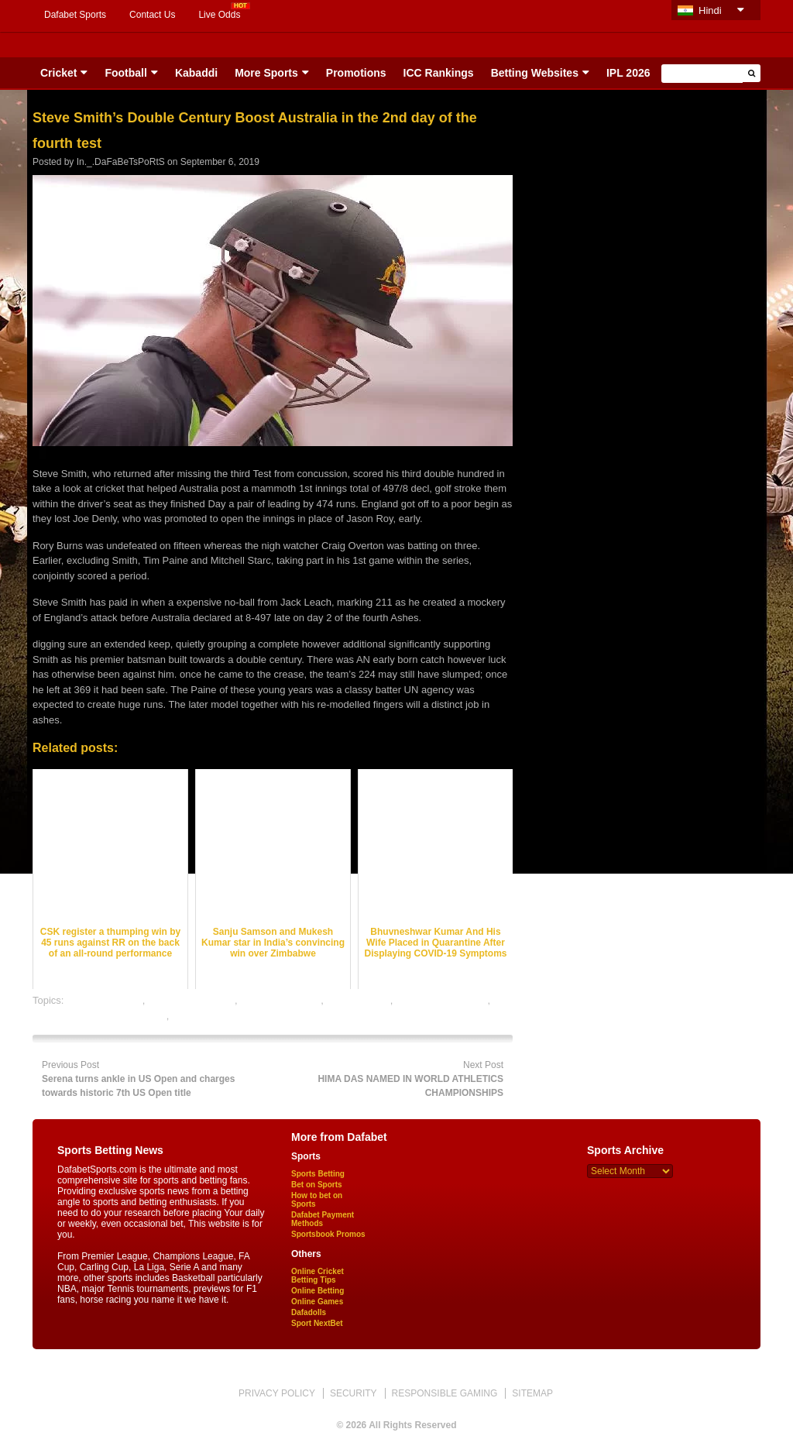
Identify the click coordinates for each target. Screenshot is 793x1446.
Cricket (58, 73)
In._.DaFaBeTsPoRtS (121, 161)
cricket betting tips (280, 1000)
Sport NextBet (317, 1323)
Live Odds (219, 14)
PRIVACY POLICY (277, 1393)
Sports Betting (318, 1174)
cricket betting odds (191, 1000)
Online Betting (317, 1290)
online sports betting (217, 1016)
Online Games (317, 1301)
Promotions (356, 73)
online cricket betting (442, 1000)
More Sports (266, 73)
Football (125, 73)
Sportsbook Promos (328, 1234)
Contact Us (152, 14)
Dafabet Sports (75, 14)
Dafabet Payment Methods (322, 1219)
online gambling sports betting (99, 1016)
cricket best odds (104, 1000)
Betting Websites (534, 73)
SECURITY (353, 1393)
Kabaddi (196, 73)
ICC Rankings (438, 73)
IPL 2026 (628, 73)
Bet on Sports (316, 1184)
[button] (751, 73)
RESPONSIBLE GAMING (445, 1393)
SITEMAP (532, 1393)
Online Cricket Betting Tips (317, 1275)
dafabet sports (358, 1000)
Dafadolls (308, 1312)
